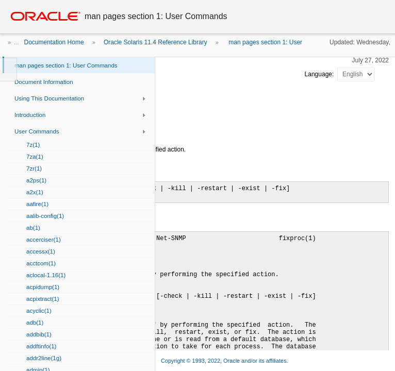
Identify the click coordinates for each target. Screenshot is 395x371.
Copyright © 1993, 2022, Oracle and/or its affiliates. (225, 361)
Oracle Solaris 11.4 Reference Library (155, 42)
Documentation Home (54, 42)
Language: (320, 74)
